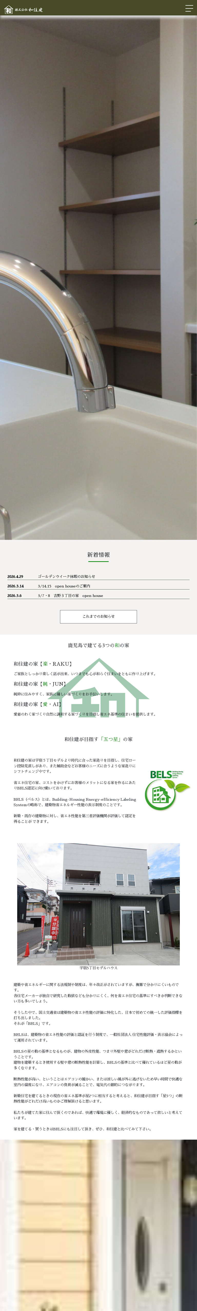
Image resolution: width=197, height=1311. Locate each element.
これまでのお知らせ (98, 616)
